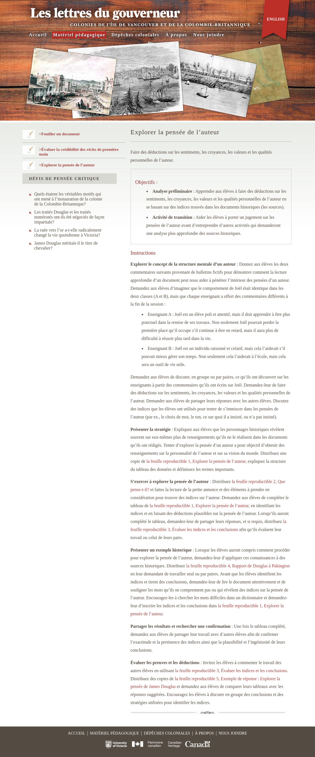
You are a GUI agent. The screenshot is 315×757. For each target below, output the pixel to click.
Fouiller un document (60, 134)
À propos (176, 34)
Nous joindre (208, 34)
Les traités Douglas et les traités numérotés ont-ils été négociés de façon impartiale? (69, 217)
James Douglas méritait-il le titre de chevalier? (66, 245)
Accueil (38, 34)
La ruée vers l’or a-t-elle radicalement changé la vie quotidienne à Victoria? (67, 232)
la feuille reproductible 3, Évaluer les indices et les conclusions (231, 670)
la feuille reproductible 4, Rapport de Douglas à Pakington (238, 565)
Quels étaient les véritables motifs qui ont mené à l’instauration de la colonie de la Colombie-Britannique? (68, 199)
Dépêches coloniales (135, 34)
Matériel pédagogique (79, 34)
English (276, 19)
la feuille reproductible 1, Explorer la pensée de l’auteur (195, 461)
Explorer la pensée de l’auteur (68, 165)
